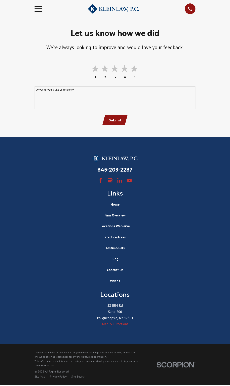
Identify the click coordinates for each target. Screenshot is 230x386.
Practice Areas (115, 237)
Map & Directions (115, 324)
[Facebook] (100, 180)
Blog (115, 259)
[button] (134, 69)
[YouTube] (129, 180)
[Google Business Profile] (110, 180)
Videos (115, 281)
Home (115, 205)
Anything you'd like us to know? (55, 89)
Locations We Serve (115, 227)
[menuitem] (40, 377)
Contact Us (115, 270)
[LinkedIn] (119, 180)
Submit (115, 120)
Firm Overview (115, 215)
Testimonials (115, 248)
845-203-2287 (115, 170)
